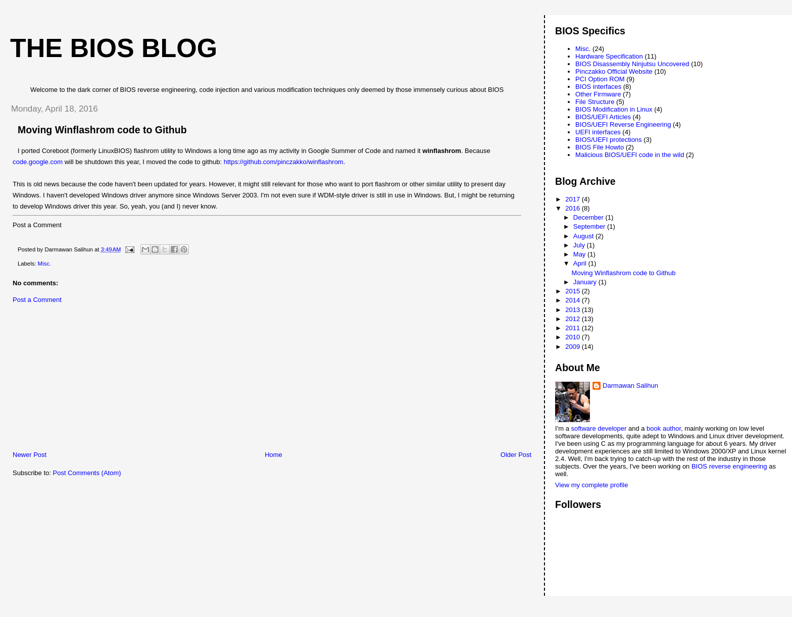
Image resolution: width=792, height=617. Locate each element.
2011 (573, 328)
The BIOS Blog (113, 48)
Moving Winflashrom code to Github (624, 273)
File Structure (594, 102)
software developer (599, 428)
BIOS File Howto (599, 147)
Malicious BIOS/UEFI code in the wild (629, 155)
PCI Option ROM (600, 79)
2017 (573, 199)
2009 (573, 346)
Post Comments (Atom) (87, 473)
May (580, 254)
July (580, 245)
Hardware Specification (609, 56)
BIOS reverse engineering (729, 466)
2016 (573, 208)
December (589, 217)
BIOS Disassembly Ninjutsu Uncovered (632, 64)
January (586, 282)
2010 (573, 337)
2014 (573, 300)
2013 (573, 310)
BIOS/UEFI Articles (603, 117)
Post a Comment (37, 299)
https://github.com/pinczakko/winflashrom (283, 162)
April (580, 263)
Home (273, 454)
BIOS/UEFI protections (608, 139)
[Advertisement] (78, 380)
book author (664, 428)
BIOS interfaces (598, 86)
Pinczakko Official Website (614, 71)
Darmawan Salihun (630, 385)
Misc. (44, 264)
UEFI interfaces (598, 132)
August (584, 236)
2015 (573, 291)
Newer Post (29, 454)
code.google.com (38, 162)
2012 (573, 319)
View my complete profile (591, 485)
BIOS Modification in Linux (613, 109)
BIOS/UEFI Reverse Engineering (623, 124)
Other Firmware (598, 94)
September (590, 226)
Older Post (516, 454)
